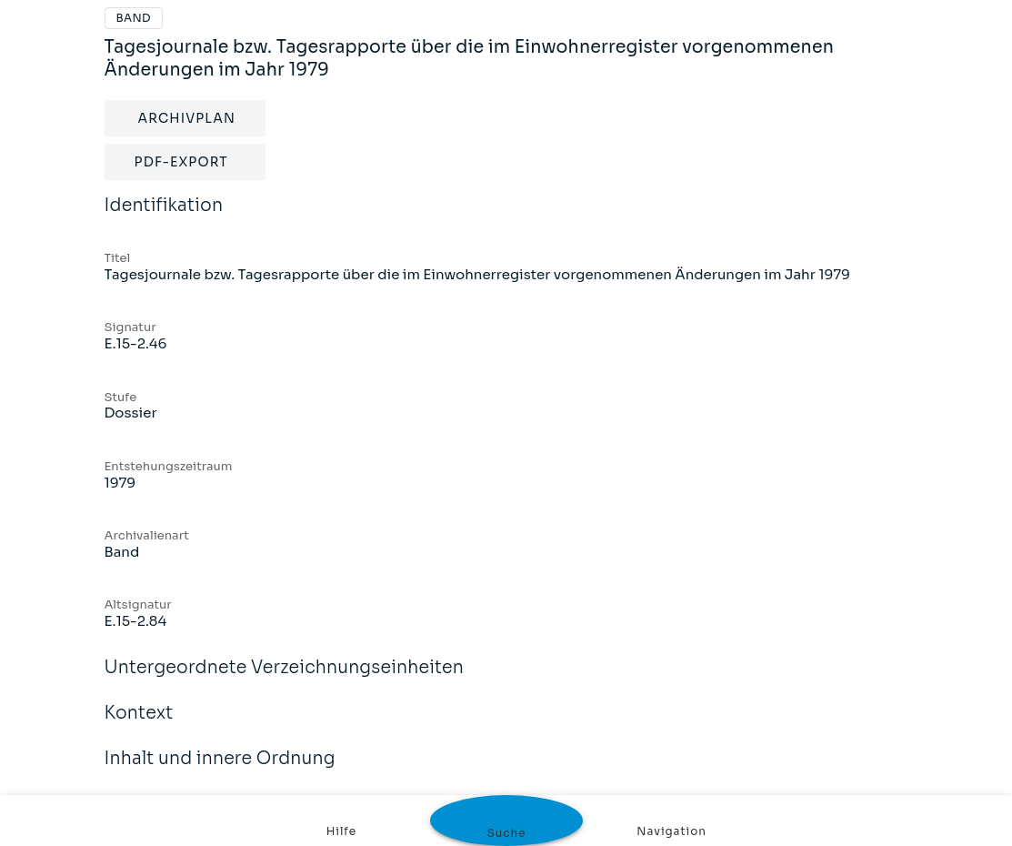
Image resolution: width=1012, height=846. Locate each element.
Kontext (139, 725)
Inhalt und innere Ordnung (220, 770)
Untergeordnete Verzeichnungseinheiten (285, 679)
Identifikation (164, 217)
